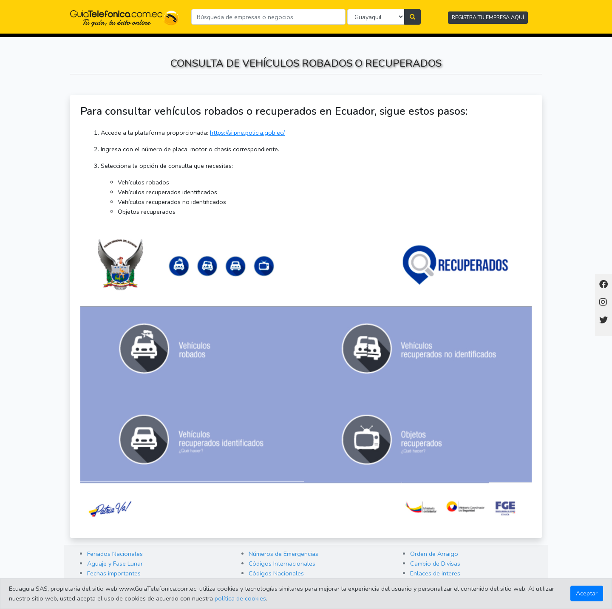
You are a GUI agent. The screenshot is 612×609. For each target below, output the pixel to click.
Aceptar (587, 593)
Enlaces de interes (435, 573)
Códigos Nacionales (276, 573)
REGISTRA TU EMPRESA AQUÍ (488, 17)
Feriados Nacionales (115, 554)
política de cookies (240, 598)
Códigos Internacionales (282, 563)
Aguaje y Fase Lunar (115, 563)
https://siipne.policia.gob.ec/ (247, 132)
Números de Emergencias (283, 554)
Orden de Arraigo (434, 554)
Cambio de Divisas (435, 563)
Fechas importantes (114, 573)
